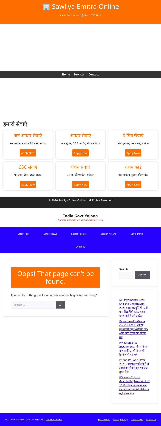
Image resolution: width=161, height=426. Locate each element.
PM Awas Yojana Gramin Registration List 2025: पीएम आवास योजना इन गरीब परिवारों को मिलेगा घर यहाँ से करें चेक (134, 385)
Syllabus (80, 246)
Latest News (50, 233)
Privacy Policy (120, 419)
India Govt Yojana (80, 215)
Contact (94, 74)
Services (79, 74)
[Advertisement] (80, 47)
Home (66, 74)
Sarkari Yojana (108, 233)
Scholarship (137, 233)
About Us (151, 419)
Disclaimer (104, 419)
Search (123, 269)
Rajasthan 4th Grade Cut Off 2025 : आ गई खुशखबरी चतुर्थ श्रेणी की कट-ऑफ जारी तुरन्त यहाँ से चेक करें (133, 329)
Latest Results (78, 233)
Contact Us (137, 419)
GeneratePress (54, 419)
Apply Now (28, 153)
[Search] (60, 305)
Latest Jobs (24, 233)
